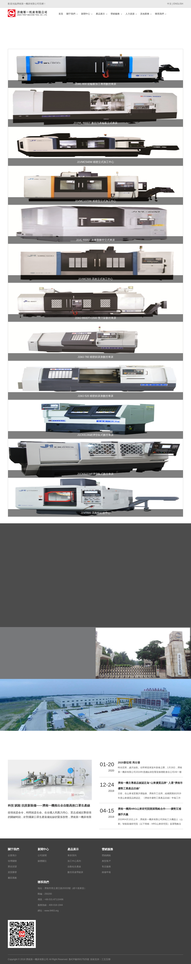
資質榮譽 (12, 872)
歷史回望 (12, 866)
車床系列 (72, 855)
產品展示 (101, 14)
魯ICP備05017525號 (79, 959)
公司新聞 (42, 855)
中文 (169, 3)
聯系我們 (160, 14)
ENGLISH (178, 3)
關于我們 (72, 14)
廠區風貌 (12, 877)
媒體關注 (42, 861)
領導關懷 (12, 861)
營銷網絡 (106, 855)
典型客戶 (106, 861)
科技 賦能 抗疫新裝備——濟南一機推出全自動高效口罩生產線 (49, 805)
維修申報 (106, 872)
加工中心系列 (74, 861)
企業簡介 (12, 855)
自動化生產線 (74, 866)
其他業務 (146, 14)
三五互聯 (105, 959)
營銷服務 (116, 14)
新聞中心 (87, 14)
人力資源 (131, 14)
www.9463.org (51, 910)
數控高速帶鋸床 (75, 872)
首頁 (61, 14)
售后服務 (106, 866)
